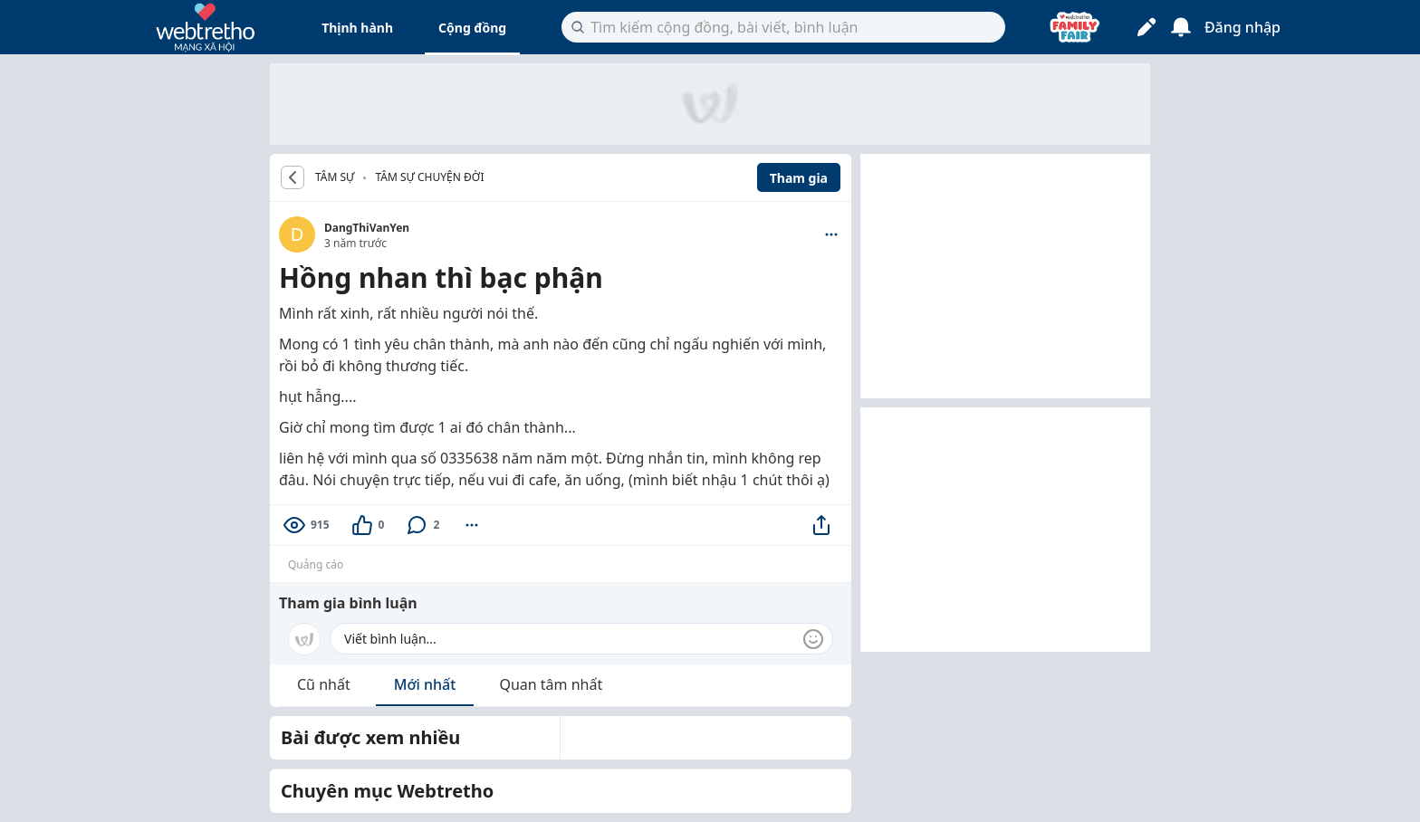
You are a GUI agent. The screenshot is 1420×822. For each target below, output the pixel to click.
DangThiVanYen (366, 227)
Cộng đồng (472, 27)
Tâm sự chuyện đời (429, 177)
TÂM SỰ (334, 177)
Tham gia (799, 177)
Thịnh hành (357, 27)
